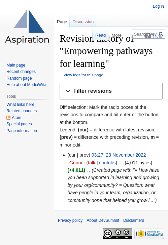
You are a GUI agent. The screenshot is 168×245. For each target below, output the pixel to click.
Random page (19, 78)
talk (91, 162)
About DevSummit (103, 220)
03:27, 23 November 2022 (119, 155)
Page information (21, 130)
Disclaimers (133, 220)
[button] (111, 91)
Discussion (83, 21)
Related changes (21, 111)
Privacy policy (70, 220)
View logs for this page (83, 75)
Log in (158, 6)
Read (93, 35)
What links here (20, 104)
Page (62, 21)
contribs (107, 162)
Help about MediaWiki (26, 84)
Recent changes (21, 71)
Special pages (19, 124)
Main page (15, 65)
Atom (16, 117)
